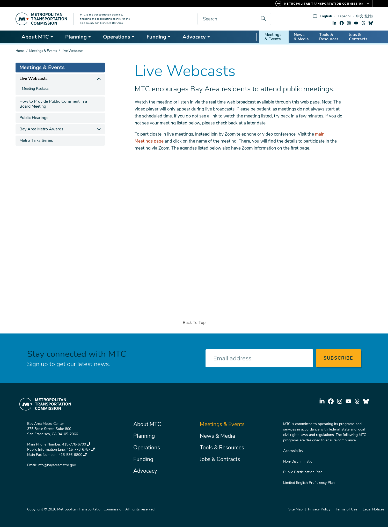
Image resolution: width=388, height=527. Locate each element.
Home (20, 51)
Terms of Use (346, 509)
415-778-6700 (76, 444)
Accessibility (293, 450)
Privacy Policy (319, 509)
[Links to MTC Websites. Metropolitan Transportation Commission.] (322, 3)
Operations (119, 36)
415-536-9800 (72, 454)
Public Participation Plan (303, 472)
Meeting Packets (35, 88)
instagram (349, 23)
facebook (342, 23)
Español (344, 16)
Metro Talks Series (36, 140)
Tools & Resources (329, 37)
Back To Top (194, 322)
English (326, 16)
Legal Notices (373, 509)
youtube (356, 23)
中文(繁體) (364, 16)
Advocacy (196, 36)
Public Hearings (33, 118)
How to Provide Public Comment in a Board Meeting (53, 104)
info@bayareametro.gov (57, 465)
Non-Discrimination (298, 461)
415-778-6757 (81, 449)
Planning (78, 36)
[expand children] (99, 78)
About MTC (37, 36)
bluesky (371, 23)
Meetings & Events (273, 37)
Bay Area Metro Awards (41, 129)
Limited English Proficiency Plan (309, 482)
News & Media (301, 37)
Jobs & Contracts (358, 37)
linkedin (334, 23)
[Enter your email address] (259, 358)
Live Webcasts (33, 78)
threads (363, 23)
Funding (159, 36)
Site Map (295, 509)
